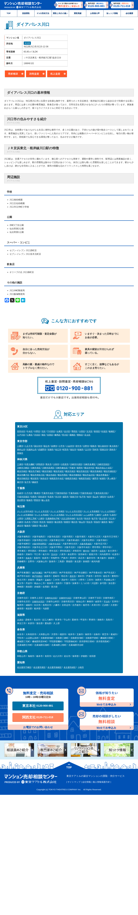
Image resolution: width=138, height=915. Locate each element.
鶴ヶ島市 (43, 525)
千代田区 (51, 431)
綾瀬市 (103, 478)
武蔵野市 (42, 449)
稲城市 (80, 449)
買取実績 (77, 13)
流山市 (95, 497)
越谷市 (20, 525)
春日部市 (58, 522)
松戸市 (83, 497)
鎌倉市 (35, 482)
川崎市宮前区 (103, 464)
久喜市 (113, 515)
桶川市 (74, 522)
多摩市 (54, 446)
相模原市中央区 (57, 478)
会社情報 (86, 782)
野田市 (37, 500)
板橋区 (112, 431)
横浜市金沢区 (89, 475)
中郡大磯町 (30, 464)
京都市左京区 (51, 598)
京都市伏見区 (38, 601)
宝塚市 (48, 580)
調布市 (112, 449)
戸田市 (35, 522)
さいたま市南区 (57, 511)
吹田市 (103, 551)
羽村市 (95, 449)
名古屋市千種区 (24, 667)
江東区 (30, 435)
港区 (44, 435)
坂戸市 (95, 518)
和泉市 (29, 558)
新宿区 (97, 431)
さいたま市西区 (57, 515)
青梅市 (20, 453)
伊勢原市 (40, 464)
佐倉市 (20, 493)
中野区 (37, 431)
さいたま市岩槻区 (91, 511)
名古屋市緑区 (70, 667)
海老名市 (44, 478)
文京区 (89, 431)
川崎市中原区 (76, 464)
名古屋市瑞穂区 (54, 667)
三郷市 (98, 515)
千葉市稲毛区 (61, 493)
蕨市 (111, 522)
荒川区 (65, 435)
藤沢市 (20, 482)
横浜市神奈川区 (38, 475)
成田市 (66, 497)
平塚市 (72, 468)
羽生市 (89, 522)
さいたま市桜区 (108, 511)
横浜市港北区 (83, 471)
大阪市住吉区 (54, 544)
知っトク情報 (112, 13)
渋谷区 (37, 435)
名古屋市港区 (39, 667)
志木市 (28, 522)
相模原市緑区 (85, 478)
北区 (44, 431)
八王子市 (29, 446)
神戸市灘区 (37, 573)
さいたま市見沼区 (74, 515)
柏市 (89, 497)
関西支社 (37, 717)
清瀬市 (51, 449)
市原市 (51, 497)
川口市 (112, 518)
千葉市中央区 (48, 493)
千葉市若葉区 (23, 497)
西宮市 (73, 576)
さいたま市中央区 (25, 511)
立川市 (88, 449)
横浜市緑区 (51, 475)
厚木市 (49, 464)
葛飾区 (72, 435)
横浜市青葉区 (102, 475)
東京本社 (37, 706)
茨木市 (54, 554)
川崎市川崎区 (23, 468)
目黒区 (50, 435)
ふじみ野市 (88, 515)
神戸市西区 (37, 576)
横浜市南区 (22, 471)
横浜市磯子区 (23, 475)
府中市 (78, 446)
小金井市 (70, 446)
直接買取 (26, 13)
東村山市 (21, 449)
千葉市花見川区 (101, 493)
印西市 (34, 497)
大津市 (20, 620)
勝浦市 (37, 493)
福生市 (73, 449)
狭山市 (82, 522)
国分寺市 (38, 446)
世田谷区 (21, 431)
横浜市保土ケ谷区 (104, 468)
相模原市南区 (71, 478)
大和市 (56, 464)
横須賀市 (35, 478)
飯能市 (28, 525)
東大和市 (113, 446)
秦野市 (95, 478)
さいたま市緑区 (42, 515)
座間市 (80, 468)
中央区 (30, 431)
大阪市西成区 (86, 544)
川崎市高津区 (48, 468)
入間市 (20, 518)
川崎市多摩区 (90, 464)
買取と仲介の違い (60, 13)
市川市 (58, 497)
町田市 (66, 449)
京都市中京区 (65, 598)
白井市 (110, 497)
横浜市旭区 (47, 471)
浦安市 (103, 497)
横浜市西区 (63, 475)
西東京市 (104, 449)
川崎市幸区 (36, 468)
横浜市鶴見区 (23, 478)
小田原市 (65, 464)
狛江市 (58, 449)
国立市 (47, 446)
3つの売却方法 (43, 13)
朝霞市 (67, 522)
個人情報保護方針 (101, 782)
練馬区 (57, 435)
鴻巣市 (35, 525)
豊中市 (86, 551)
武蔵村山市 (32, 449)
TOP (9, 13)
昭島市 (93, 446)
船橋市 (30, 500)
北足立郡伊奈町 (68, 518)
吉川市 (80, 518)
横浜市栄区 (59, 471)
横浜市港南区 (96, 471)
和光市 (87, 518)
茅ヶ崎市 (111, 478)
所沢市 (42, 522)
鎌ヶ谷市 (46, 500)
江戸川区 (21, 435)
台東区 (59, 431)
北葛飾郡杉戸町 (53, 518)
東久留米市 (103, 446)
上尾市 (105, 515)
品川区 (67, 431)
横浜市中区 (89, 468)
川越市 (20, 522)
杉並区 (104, 431)
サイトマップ (74, 782)
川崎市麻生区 (62, 468)
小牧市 (81, 667)
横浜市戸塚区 (35, 471)
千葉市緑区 (74, 493)
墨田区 (74, 431)
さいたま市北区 (42, 511)
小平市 (61, 446)
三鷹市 (20, 446)
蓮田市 (104, 522)
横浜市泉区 (70, 471)
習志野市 (21, 500)
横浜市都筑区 (75, 475)
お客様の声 (95, 13)
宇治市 (107, 601)
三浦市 (20, 464)
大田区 (82, 431)
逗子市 (28, 482)
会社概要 (129, 13)
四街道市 (42, 497)
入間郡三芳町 (31, 518)
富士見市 (103, 518)
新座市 (50, 522)
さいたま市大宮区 (74, 511)
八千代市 (29, 493)
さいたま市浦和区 (25, 515)
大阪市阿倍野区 (39, 544)
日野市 (86, 446)
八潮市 (41, 518)
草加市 (97, 522)
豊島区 (80, 435)
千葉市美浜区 (86, 493)
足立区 (87, 435)
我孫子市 (74, 497)
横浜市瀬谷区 (110, 471)
